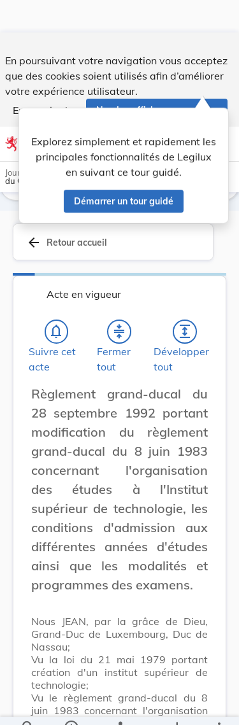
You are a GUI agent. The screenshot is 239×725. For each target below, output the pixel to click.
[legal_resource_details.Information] (70, 704)
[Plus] (218, 704)
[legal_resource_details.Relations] (119, 704)
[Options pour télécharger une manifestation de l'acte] (176, 704)
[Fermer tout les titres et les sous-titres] (119, 332)
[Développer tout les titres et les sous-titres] (185, 332)
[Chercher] (28, 704)
